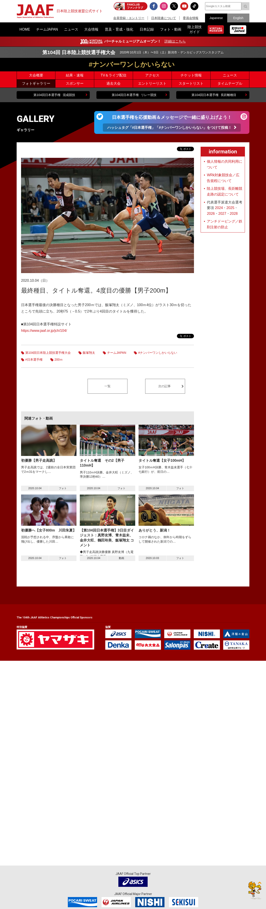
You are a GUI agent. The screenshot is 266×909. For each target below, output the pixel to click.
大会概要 (36, 75)
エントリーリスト (152, 83)
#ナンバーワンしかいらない (157, 352)
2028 (234, 213)
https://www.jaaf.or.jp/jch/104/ (44, 330)
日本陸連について (163, 18)
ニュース (230, 75)
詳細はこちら (175, 41)
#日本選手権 (34, 359)
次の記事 (164, 386)
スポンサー (75, 83)
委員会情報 (190, 18)
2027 (222, 213)
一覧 (107, 386)
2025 (230, 208)
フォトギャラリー (36, 83)
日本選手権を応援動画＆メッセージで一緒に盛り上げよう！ (172, 123)
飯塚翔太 (89, 352)
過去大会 (113, 83)
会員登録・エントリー (128, 18)
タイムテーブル (229, 83)
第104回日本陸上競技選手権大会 (48, 352)
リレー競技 (134, 95)
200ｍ (59, 359)
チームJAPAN (116, 352)
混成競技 (54, 95)
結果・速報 (75, 75)
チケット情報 (191, 75)
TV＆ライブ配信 (113, 75)
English (238, 18)
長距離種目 (214, 95)
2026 (211, 213)
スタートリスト (191, 83)
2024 (219, 208)
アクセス (152, 75)
